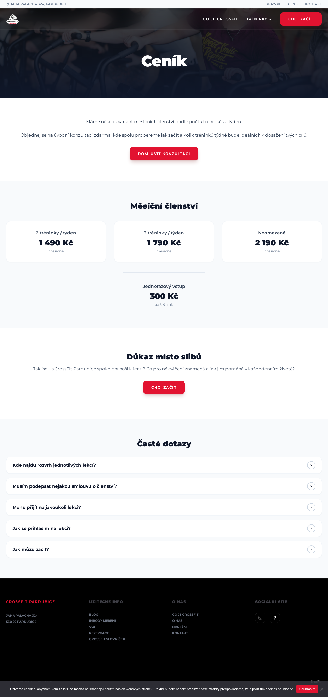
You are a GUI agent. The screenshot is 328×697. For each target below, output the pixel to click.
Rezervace (99, 633)
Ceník (293, 4)
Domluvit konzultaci (164, 153)
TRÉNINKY (259, 19)
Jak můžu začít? (164, 549)
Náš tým (179, 627)
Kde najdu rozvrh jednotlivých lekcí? (164, 465)
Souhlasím (307, 689)
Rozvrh (274, 4)
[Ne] (321, 689)
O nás (177, 621)
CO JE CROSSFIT (220, 19)
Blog (93, 614)
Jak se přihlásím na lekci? (164, 528)
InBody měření (102, 621)
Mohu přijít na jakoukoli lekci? (164, 507)
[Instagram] (260, 618)
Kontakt (313, 4)
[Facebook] (275, 618)
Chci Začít (300, 19)
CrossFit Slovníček (107, 639)
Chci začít (164, 387)
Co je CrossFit (185, 614)
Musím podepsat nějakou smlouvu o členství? (164, 486)
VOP (92, 627)
